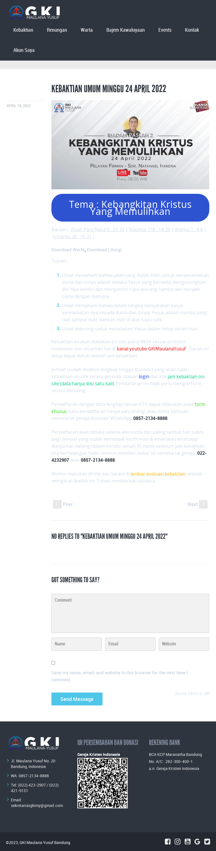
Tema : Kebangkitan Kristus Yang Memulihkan (130, 208)
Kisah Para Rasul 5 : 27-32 (97, 229)
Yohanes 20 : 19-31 (72, 236)
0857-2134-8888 (34, 775)
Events (165, 30)
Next (197, 504)
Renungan (57, 30)
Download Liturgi (104, 250)
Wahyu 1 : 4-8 (189, 229)
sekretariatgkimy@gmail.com (37, 805)
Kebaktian (23, 30)
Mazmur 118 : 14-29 (149, 229)
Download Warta (68, 250)
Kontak (192, 30)
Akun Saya (24, 50)
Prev (63, 504)
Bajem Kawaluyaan (125, 30)
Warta (87, 30)
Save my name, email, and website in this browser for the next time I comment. (119, 676)
